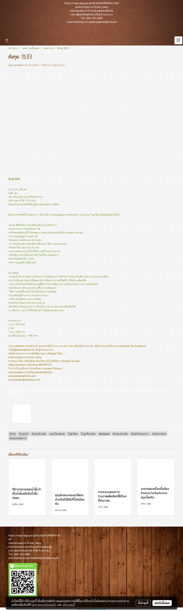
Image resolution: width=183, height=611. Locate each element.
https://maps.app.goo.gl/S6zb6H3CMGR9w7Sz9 (91, 3)
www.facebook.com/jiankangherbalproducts (91, 22)
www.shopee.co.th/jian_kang (91, 7)
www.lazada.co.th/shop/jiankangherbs (91, 10)
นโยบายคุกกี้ (69, 604)
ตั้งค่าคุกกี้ (143, 603)
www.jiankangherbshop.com (24, 379)
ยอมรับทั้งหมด (162, 603)
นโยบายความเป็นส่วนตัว (43, 604)
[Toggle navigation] (178, 40)
